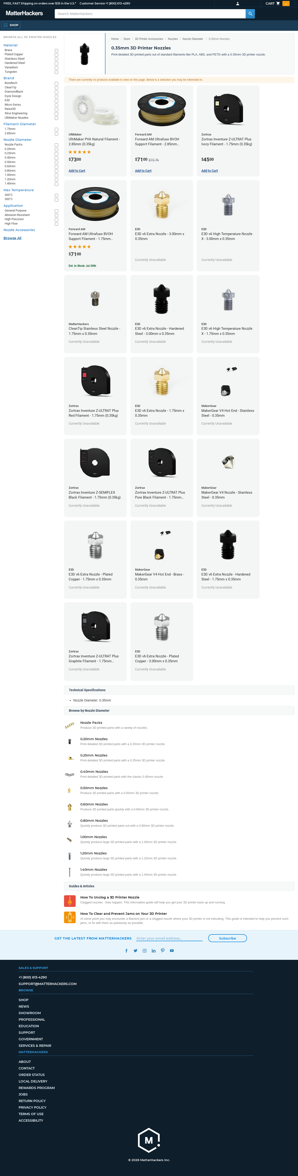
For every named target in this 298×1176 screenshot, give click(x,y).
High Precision (14, 219)
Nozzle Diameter (193, 39)
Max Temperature (18, 190)
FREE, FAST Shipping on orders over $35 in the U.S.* (39, 3)
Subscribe (227, 938)
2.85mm (10, 133)
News (24, 1006)
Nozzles (173, 39)
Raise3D (10, 109)
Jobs (23, 1094)
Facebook (126, 951)
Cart (278, 3)
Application (13, 206)
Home (115, 39)
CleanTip (10, 87)
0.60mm (10, 166)
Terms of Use (31, 1114)
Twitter (135, 951)
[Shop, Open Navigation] (10, 25)
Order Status (32, 1075)
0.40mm (10, 157)
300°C (9, 195)
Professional (32, 1019)
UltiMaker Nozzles (16, 117)
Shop (23, 1000)
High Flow (11, 223)
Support (27, 1032)
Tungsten (11, 71)
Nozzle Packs (14, 144)
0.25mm (10, 153)
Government (31, 1039)
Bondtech (11, 83)
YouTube (172, 951)
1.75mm (10, 129)
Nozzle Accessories (19, 230)
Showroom (30, 1013)
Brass (8, 50)
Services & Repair (35, 1046)
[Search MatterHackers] (250, 13)
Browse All (12, 238)
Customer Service (92, 3)
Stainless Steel (14, 58)
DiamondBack (14, 91)
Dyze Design (13, 96)
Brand (8, 78)
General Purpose (16, 210)
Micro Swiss (13, 104)
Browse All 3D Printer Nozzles (29, 37)
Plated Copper (14, 54)
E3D (7, 100)
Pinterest (163, 951)
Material (10, 45)
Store (126, 39)
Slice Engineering (16, 113)
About (25, 1062)
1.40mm (10, 183)
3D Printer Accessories (149, 39)
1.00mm (10, 175)
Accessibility (31, 1120)
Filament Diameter (19, 124)
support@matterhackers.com (48, 984)
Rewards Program (37, 1088)
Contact (27, 1068)
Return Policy (32, 1101)
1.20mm (10, 179)
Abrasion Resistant (17, 215)
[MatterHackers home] (24, 13)
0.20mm (10, 149)
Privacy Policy (32, 1107)
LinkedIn (153, 951)
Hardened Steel (15, 63)
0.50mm (10, 162)
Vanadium (11, 67)
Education (29, 1026)
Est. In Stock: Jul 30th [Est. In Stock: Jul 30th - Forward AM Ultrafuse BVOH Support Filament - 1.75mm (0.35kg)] (82, 265)
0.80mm (10, 170)
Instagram (144, 951)
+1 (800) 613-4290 (117, 3)
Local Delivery (33, 1081)
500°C (9, 199)
